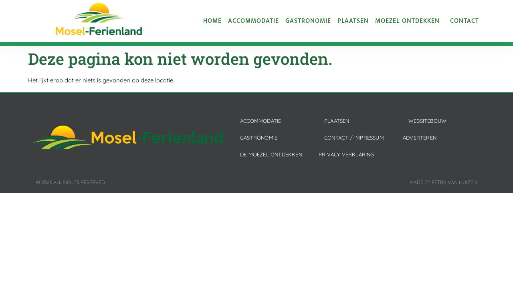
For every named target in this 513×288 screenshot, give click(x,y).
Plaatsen (353, 21)
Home (212, 21)
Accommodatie (253, 21)
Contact (464, 21)
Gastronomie (308, 21)
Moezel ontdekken (409, 21)
